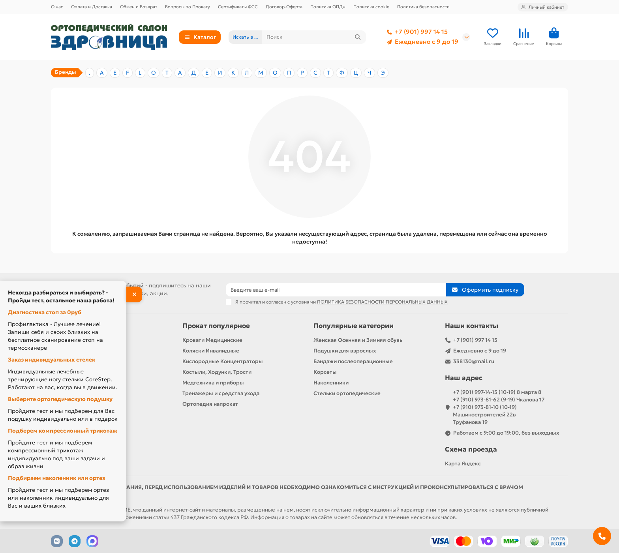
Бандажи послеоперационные (353, 361)
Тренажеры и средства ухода (220, 393)
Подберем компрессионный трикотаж (62, 430)
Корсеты (325, 372)
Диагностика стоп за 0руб (44, 312)
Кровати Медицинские (212, 340)
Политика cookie (371, 6)
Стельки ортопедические (347, 393)
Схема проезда (471, 449)
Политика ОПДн (327, 6)
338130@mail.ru (473, 361)
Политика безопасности (423, 6)
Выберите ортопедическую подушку (60, 399)
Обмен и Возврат (138, 6)
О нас (57, 6)
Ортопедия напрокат (210, 404)
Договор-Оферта (284, 6)
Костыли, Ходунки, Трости (216, 372)
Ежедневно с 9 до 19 (421, 41)
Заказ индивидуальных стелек (51, 359)
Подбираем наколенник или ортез (56, 478)
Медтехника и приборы (213, 382)
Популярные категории (353, 326)
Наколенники (331, 382)
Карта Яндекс (463, 463)
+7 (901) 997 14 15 (416, 32)
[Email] (336, 289)
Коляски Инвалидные (210, 350)
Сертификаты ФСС (238, 6)
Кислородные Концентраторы (222, 361)
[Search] (314, 37)
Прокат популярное (216, 326)
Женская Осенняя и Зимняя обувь (357, 340)
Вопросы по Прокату (187, 6)
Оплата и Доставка (91, 6)
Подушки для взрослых (344, 350)
